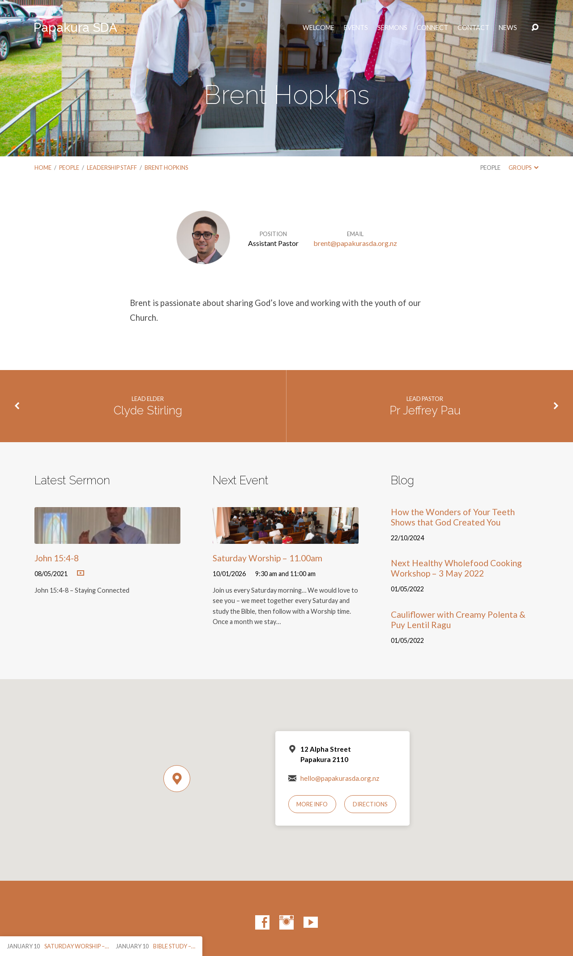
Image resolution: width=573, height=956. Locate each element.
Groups (524, 167)
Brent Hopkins (166, 167)
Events (356, 28)
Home (42, 167)
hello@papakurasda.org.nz (339, 778)
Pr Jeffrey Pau (425, 410)
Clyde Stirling (148, 410)
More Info (312, 804)
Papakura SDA (75, 27)
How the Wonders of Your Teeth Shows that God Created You (453, 517)
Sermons (392, 28)
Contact (473, 28)
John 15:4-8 (56, 558)
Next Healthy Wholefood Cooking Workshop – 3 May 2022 (456, 568)
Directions (370, 804)
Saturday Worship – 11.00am (267, 558)
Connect (432, 28)
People (69, 167)
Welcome (318, 28)
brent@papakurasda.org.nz (355, 243)
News (508, 28)
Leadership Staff (112, 167)
